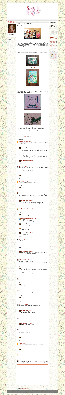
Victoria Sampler (52, 41)
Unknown (20, 354)
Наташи (34, 67)
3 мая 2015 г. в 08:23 (24, 354)
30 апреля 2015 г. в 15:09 (26, 259)
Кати (33, 91)
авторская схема (52, 38)
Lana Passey (20, 259)
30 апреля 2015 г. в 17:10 (25, 278)
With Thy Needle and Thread (53, 46)
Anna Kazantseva (23, 147)
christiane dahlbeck (52, 42)
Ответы (21, 146)
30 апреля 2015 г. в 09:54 (29, 153)
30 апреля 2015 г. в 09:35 (27, 141)
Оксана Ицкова (21, 360)
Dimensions (51, 45)
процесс (23, 137)
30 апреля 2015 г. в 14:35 (30, 223)
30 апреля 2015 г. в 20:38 (30, 268)
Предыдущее (45, 386)
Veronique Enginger (52, 40)
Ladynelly (20, 304)
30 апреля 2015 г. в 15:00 (30, 232)
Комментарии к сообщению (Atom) (25, 388)
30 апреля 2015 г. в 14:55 (32, 228)
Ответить (20, 144)
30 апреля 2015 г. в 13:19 (29, 192)
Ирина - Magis (21, 239)
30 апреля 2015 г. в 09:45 (30, 147)
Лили (28, 127)
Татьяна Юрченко (21, 141)
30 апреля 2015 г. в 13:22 (30, 208)
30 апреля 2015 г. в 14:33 (30, 251)
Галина (20, 181)
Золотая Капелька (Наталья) (23, 208)
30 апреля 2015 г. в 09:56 (30, 160)
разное (25, 137)
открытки (20, 137)
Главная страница (32, 386)
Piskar (20, 343)
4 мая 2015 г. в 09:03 (26, 360)
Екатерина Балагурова (22, 192)
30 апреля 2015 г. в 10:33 (24, 166)
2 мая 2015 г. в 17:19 (29, 310)
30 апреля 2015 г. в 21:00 (25, 304)
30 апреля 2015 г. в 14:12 (32, 218)
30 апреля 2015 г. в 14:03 (26, 239)
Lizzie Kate (54, 45)
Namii (20, 166)
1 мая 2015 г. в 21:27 (23, 343)
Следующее (19, 386)
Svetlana (20, 278)
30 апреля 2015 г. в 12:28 (24, 181)
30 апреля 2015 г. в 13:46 (30, 200)
